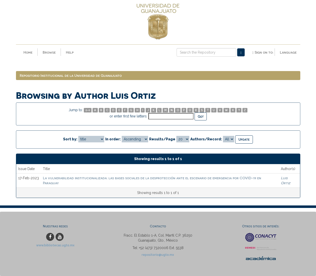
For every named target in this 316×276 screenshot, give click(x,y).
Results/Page (162, 139)
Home (27, 52)
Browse (49, 52)
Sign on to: (262, 52)
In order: (113, 139)
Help (70, 52)
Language (288, 52)
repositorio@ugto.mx (158, 255)
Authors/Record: (206, 139)
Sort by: (70, 139)
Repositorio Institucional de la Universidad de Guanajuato (71, 75)
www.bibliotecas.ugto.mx (55, 245)
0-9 (88, 110)
